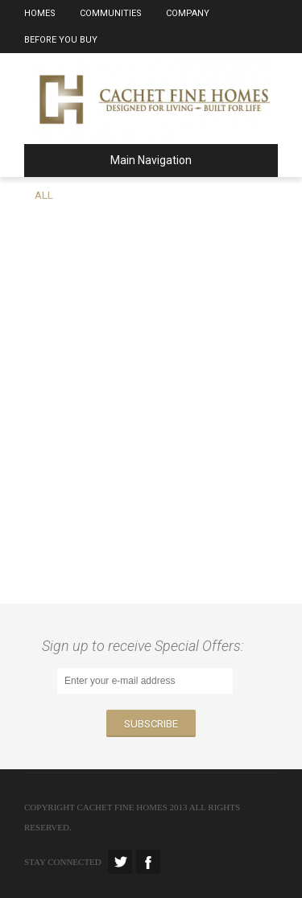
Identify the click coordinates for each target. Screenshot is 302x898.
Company (187, 13)
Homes (40, 13)
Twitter (120, 862)
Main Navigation (114, 160)
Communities (111, 13)
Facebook (148, 862)
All (44, 195)
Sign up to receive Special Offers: (146, 645)
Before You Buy (60, 40)
